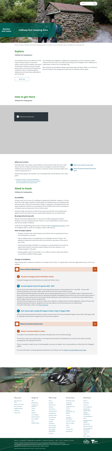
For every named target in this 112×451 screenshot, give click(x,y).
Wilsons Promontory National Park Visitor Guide (85, 169)
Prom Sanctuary (43, 305)
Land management (87, 416)
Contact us (85, 405)
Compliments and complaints (34, 440)
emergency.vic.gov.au (58, 226)
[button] (94, 4)
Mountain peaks (18, 406)
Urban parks (17, 412)
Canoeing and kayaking (35, 405)
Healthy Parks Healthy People (86, 409)
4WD (33, 400)
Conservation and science (70, 407)
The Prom (51, 433)
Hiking (33, 410)
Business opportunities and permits (70, 411)
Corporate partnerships (69, 418)
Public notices (86, 436)
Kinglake (51, 421)
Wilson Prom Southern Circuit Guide (83, 165)
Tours (33, 421)
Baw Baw (51, 402)
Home (16, 45)
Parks (21, 45)
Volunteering (69, 431)
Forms (84, 418)
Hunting (33, 412)
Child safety (86, 402)
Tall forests (16, 410)
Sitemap (66, 440)
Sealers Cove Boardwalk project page (75, 350)
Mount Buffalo (52, 427)
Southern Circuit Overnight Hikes (56, 45)
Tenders (68, 427)
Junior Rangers (35, 414)
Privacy (16, 384)
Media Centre (86, 424)
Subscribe (19, 381)
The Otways (51, 419)
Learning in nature (70, 421)
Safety (67, 425)
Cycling (33, 408)
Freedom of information (48, 440)
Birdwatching (35, 402)
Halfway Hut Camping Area (76, 45)
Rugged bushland (18, 408)
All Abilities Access (70, 400)
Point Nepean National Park (52, 430)
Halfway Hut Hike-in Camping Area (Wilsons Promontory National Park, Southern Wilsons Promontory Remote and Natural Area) (28, 181)
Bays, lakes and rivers (18, 401)
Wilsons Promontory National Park (35, 45)
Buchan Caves (52, 405)
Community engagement (69, 403)
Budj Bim (51, 407)
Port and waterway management (87, 429)
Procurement (86, 432)
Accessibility (23, 440)
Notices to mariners (88, 426)
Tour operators (69, 429)
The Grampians (52, 417)
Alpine (50, 400)
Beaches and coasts (19, 404)
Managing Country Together (87, 421)
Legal (56, 440)
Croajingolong (52, 413)
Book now (22, 79)
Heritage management (86, 413)
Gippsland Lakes (53, 415)
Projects (85, 434)
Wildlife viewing (35, 423)
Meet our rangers (70, 423)
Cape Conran (52, 409)
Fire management (87, 407)
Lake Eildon (51, 423)
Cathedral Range (53, 411)
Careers (68, 415)
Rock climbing (35, 419)
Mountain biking (35, 416)
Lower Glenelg (52, 425)
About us (85, 400)
